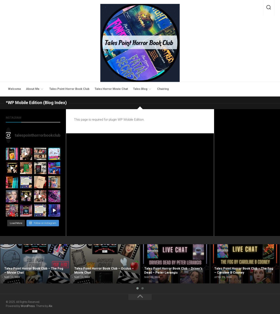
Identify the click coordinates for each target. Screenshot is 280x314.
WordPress (28, 306)
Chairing (163, 89)
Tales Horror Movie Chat (111, 89)
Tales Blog (140, 89)
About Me (32, 89)
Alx (50, 306)
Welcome (14, 89)
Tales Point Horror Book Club (69, 89)
